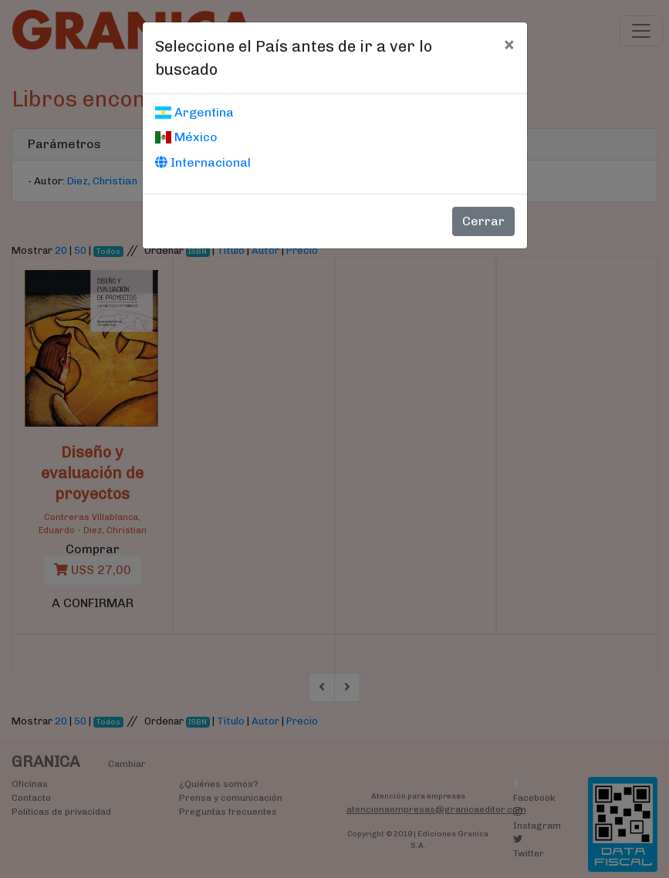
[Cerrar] (509, 44)
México (186, 137)
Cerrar (483, 221)
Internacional (203, 162)
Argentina (194, 112)
